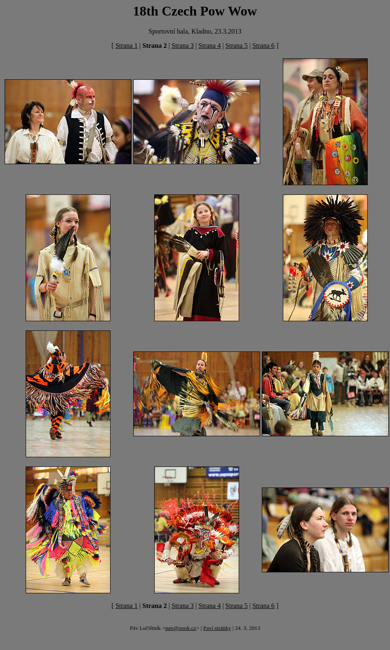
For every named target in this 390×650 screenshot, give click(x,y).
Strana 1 (127, 45)
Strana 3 (182, 45)
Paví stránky (217, 628)
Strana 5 (236, 45)
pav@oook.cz (180, 628)
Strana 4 (209, 45)
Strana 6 (263, 45)
